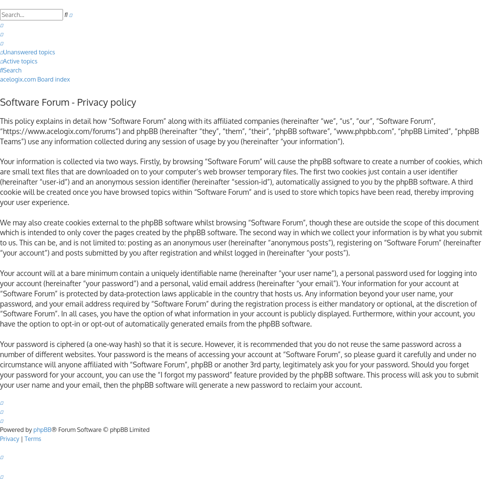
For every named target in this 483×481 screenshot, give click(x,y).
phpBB (43, 429)
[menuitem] (1, 24)
